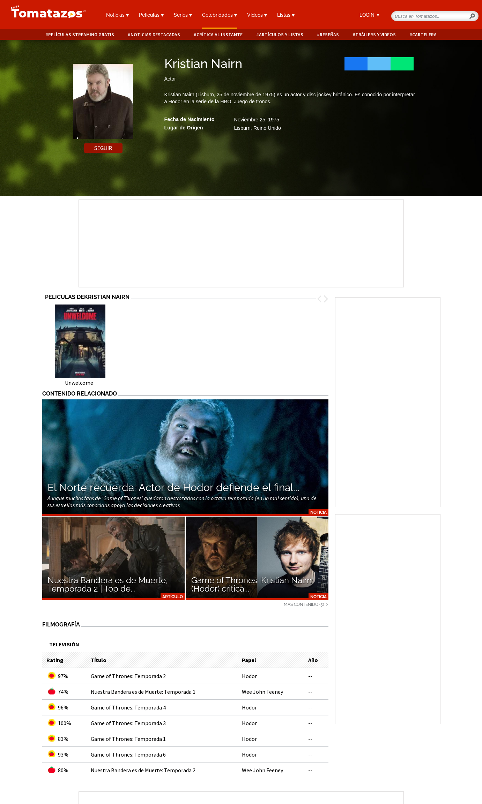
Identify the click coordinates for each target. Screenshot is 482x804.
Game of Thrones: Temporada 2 (128, 675)
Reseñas (329, 35)
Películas (151, 15)
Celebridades (219, 15)
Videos (257, 15)
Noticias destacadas (155, 35)
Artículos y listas (281, 35)
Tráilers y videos (375, 35)
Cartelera (424, 35)
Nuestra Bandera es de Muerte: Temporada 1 (143, 691)
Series (183, 15)
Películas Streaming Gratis (81, 35)
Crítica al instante (219, 35)
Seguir (103, 148)
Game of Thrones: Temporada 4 (128, 707)
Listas (286, 15)
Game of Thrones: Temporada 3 (128, 723)
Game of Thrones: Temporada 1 (128, 738)
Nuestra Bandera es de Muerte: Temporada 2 (143, 770)
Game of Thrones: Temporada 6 (128, 754)
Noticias (117, 15)
